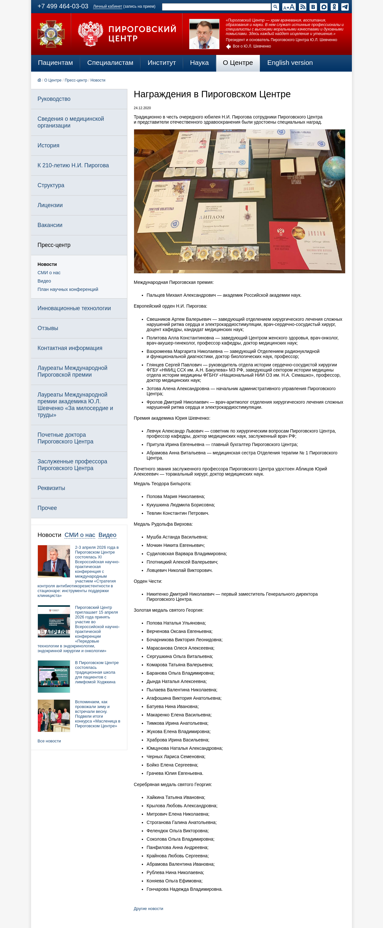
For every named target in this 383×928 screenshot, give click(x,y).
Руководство (54, 99)
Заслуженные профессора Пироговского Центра (72, 464)
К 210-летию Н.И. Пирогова (73, 165)
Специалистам (110, 62)
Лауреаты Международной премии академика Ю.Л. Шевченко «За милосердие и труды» (75, 404)
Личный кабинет (107, 6)
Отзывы (48, 328)
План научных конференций (68, 289)
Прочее (47, 508)
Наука (199, 62)
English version (290, 62)
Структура (51, 185)
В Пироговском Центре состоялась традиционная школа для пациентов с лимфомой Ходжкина (97, 672)
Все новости (49, 741)
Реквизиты (51, 488)
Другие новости (148, 908)
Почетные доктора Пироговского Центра (65, 438)
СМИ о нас (49, 272)
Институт (162, 62)
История (48, 145)
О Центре (238, 62)
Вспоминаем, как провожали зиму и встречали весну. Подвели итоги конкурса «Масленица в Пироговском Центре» (97, 713)
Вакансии (50, 225)
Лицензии (50, 205)
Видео (44, 281)
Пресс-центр (76, 80)
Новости (97, 80)
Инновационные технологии (74, 308)
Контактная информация (70, 348)
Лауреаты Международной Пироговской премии (72, 371)
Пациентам (55, 62)
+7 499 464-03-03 (63, 6)
